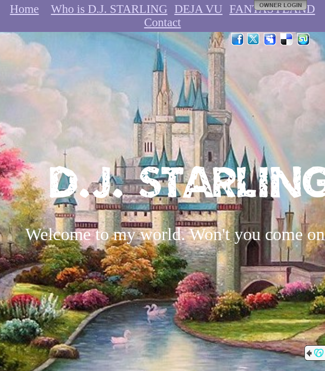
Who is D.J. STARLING (109, 9)
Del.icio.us (287, 39)
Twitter (254, 39)
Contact (162, 22)
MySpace (270, 39)
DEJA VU (198, 9)
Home (24, 9)
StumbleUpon (303, 39)
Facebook (237, 39)
